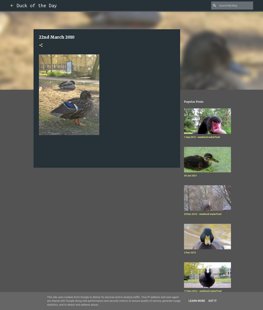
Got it (212, 300)
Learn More (197, 300)
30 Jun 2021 (190, 175)
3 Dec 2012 (190, 252)
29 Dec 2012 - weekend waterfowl (202, 214)
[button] (41, 45)
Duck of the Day (37, 5)
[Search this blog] (235, 6)
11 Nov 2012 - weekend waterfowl (203, 291)
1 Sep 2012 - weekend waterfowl (202, 137)
